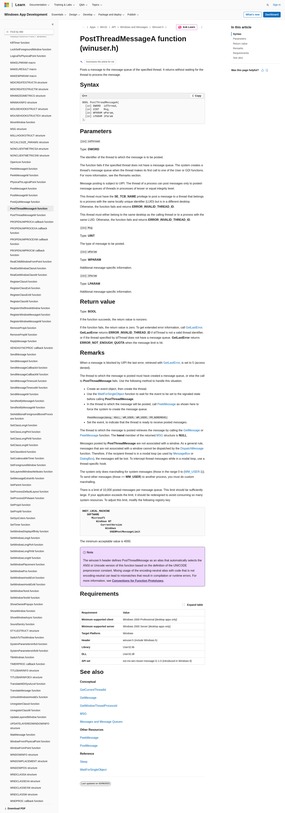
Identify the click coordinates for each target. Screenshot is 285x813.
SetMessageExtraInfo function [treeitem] (27, 465)
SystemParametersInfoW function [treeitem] (29, 638)
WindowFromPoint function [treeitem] (25, 735)
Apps (93, 27)
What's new (253, 14)
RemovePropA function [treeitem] (23, 315)
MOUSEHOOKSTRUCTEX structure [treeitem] (30, 103)
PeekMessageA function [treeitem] (23, 156)
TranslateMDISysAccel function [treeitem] (27, 671)
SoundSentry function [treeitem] (22, 611)
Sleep (83, 761)
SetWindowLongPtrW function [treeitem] (27, 538)
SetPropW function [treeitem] (20, 498)
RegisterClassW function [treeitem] (24, 288)
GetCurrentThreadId (93, 689)
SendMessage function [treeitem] (23, 341)
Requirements (241, 53)
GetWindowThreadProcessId (98, 705)
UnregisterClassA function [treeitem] (24, 691)
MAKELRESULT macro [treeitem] (23, 56)
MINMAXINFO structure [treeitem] (23, 89)
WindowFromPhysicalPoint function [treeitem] (30, 728)
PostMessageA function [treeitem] (23, 176)
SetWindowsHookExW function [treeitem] (27, 571)
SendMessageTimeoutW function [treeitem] (29, 375)
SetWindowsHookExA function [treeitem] (27, 565)
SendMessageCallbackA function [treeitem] (28, 355)
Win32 (103, 27)
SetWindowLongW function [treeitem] (25, 545)
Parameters (239, 38)
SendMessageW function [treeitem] (24, 381)
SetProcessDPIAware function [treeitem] (27, 485)
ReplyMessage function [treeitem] (23, 328)
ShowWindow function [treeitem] (22, 598)
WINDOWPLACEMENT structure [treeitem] (28, 748)
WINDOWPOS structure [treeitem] (23, 755)
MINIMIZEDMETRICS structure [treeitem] (27, 83)
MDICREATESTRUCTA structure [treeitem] (28, 69)
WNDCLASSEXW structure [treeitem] (25, 775)
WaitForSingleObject (111, 394)
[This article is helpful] (262, 70)
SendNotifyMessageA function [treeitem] (27, 388)
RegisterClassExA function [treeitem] (25, 275)
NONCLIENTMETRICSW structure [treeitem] (29, 143)
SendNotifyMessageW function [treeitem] (27, 395)
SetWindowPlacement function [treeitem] (27, 551)
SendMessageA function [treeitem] (24, 348)
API (114, 27)
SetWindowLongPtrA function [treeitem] (26, 532)
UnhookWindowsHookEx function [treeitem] (29, 684)
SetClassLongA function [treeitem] (23, 412)
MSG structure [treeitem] (18, 116)
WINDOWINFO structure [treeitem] (24, 742)
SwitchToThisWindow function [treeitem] (27, 625)
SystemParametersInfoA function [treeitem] (28, 631)
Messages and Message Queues (101, 721)
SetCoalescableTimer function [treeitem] (27, 445)
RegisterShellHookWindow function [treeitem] (30, 295)
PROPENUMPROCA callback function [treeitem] (31, 209)
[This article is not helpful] (267, 70)
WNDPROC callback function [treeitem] (26, 788)
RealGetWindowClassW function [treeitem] (28, 262)
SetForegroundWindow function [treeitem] (28, 452)
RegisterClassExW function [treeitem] (25, 282)
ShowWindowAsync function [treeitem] (26, 605)
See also (238, 57)
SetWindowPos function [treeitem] (23, 558)
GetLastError (194, 327)
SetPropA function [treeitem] (20, 492)
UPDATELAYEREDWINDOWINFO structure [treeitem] (29, 713)
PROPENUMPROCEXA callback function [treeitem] (28, 218)
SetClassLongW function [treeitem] (24, 432)
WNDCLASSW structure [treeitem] (24, 781)
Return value (240, 43)
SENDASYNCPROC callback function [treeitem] (31, 335)
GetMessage (191, 430)
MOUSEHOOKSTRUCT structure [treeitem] (29, 96)
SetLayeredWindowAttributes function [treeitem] (31, 459)
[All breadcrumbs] (83, 27)
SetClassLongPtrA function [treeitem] (25, 419)
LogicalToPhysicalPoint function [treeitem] (28, 43)
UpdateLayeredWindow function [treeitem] (28, 704)
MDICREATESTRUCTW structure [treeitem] (29, 76)
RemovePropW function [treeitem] (23, 322)
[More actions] (202, 27)
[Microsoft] (6, 5)
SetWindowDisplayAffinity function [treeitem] (29, 518)
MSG (159, 435)
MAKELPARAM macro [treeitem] (22, 50)
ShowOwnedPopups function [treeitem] (26, 591)
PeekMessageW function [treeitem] (24, 162)
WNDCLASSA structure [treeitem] (23, 761)
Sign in (277, 4)
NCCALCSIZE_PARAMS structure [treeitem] (29, 129)
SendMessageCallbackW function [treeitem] (29, 361)
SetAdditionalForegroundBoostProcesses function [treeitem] (31, 404)
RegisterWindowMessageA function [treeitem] (30, 302)
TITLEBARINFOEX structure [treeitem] (26, 664)
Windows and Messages (134, 27)
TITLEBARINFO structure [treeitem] (24, 658)
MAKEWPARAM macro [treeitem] (23, 63)
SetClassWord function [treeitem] (23, 439)
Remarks (238, 48)
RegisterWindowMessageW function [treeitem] (30, 308)
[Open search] (267, 5)
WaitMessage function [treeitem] (22, 722)
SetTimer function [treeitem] (20, 512)
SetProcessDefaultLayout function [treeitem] (29, 479)
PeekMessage (166, 404)
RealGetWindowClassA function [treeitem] (28, 255)
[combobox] (29, 32)
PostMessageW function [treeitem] (24, 182)
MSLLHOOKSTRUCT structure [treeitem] (27, 123)
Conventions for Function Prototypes (137, 580)
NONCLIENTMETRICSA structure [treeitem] (29, 136)
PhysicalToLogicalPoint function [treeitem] (28, 169)
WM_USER (192, 471)
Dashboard (271, 14)
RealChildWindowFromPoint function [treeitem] (31, 249)
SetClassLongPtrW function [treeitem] (25, 426)
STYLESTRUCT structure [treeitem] (24, 618)
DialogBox (86, 458)
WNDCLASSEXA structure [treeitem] (25, 768)
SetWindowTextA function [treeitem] (24, 578)
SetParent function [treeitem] (20, 472)
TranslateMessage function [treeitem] (25, 678)
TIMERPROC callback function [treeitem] (27, 651)
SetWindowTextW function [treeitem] (25, 585)
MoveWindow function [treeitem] (22, 109)
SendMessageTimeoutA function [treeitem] (28, 368)
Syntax (237, 34)
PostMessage (89, 745)
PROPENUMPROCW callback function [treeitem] (27, 240)
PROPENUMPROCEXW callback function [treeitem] (29, 229)
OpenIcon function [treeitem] (20, 149)
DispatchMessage (191, 448)
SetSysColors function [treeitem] (22, 505)
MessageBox (181, 453)
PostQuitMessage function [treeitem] (25, 189)
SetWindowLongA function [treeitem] (25, 525)
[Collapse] (53, 24)
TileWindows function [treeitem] (22, 644)
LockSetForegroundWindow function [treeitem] (30, 36)
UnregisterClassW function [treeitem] (25, 697)
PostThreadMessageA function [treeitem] (28, 196)
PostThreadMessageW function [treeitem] (28, 202)
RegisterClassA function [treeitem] (23, 269)
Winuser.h (158, 27)
